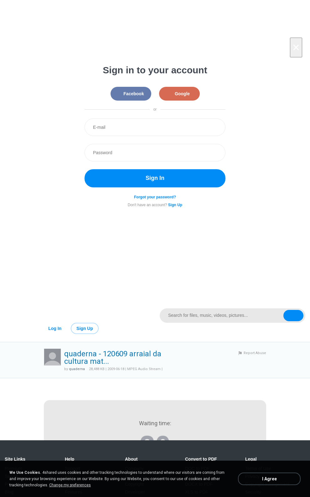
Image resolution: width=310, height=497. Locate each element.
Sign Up (84, 328)
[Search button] (293, 315)
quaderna (77, 369)
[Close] (296, 47)
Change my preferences (70, 485)
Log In (54, 328)
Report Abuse (255, 353)
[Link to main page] (77, 315)
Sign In (155, 178)
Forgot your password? (155, 197)
